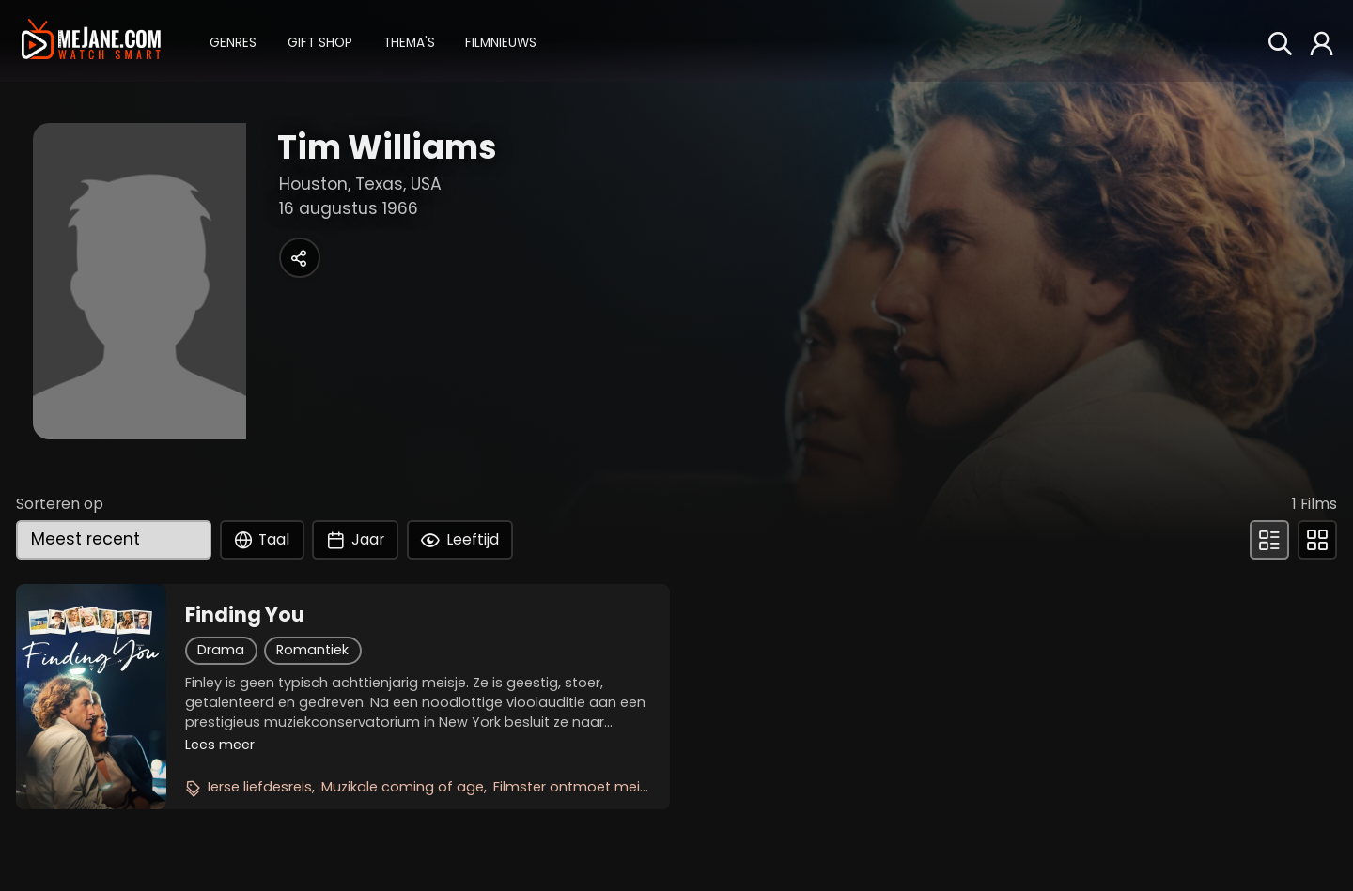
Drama (220, 649)
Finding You (244, 615)
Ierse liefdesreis (260, 786)
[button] (233, 41)
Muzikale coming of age (402, 786)
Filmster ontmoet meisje (576, 786)
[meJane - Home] (90, 40)
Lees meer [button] (220, 744)
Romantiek (312, 649)
